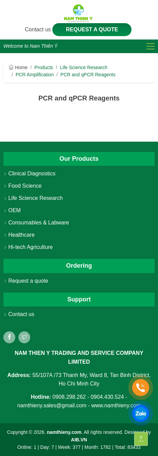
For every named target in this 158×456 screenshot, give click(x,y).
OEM (12, 210)
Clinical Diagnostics (29, 173)
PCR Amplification (35, 74)
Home (18, 67)
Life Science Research (83, 67)
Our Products (79, 158)
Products (43, 67)
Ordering (79, 265)
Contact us (38, 29)
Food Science (22, 186)
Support (79, 299)
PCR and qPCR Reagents (88, 74)
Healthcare (19, 235)
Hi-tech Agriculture (28, 247)
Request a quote (92, 29)
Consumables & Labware (36, 222)
